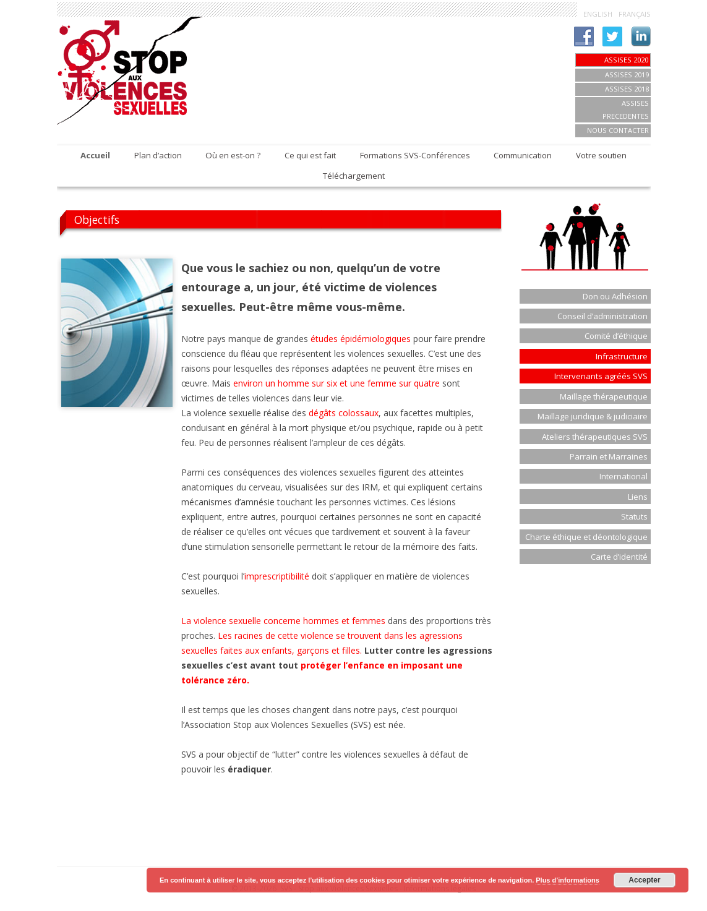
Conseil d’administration (602, 316)
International (623, 476)
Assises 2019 (627, 74)
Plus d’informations (567, 880)
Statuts (634, 516)
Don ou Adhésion (615, 296)
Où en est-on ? (232, 155)
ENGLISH (597, 14)
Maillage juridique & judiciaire (593, 416)
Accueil (95, 155)
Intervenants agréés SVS (601, 376)
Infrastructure (622, 356)
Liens (638, 496)
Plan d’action (158, 155)
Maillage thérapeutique (604, 396)
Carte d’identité (619, 556)
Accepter (644, 880)
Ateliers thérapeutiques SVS (595, 436)
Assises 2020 (626, 59)
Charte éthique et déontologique (586, 536)
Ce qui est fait (310, 155)
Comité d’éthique (616, 335)
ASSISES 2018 (627, 88)
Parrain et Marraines (609, 456)
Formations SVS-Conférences (415, 155)
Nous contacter (618, 130)
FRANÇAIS (635, 14)
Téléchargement (354, 175)
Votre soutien (601, 155)
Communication (523, 155)
